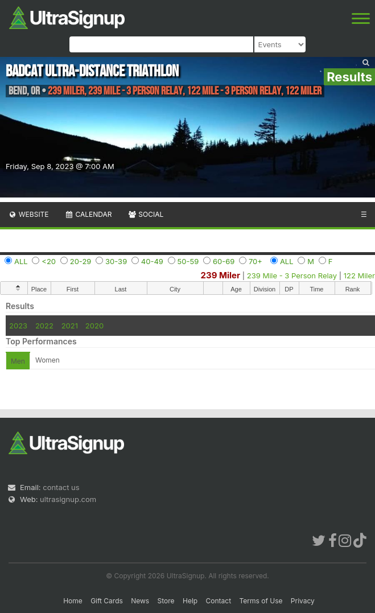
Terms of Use (260, 600)
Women (47, 360)
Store (166, 600)
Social (145, 214)
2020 (94, 325)
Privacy (303, 600)
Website (28, 214)
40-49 (152, 261)
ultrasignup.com (68, 499)
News (140, 600)
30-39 (116, 261)
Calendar (88, 214)
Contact (219, 600)
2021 (69, 325)
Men (18, 361)
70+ (255, 261)
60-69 (223, 261)
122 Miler (359, 275)
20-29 (81, 261)
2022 (44, 325)
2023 (18, 325)
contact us (61, 487)
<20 (49, 261)
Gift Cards (106, 600)
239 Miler (221, 275)
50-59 (188, 261)
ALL (21, 261)
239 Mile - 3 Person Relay (292, 275)
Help (190, 600)
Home (73, 600)
